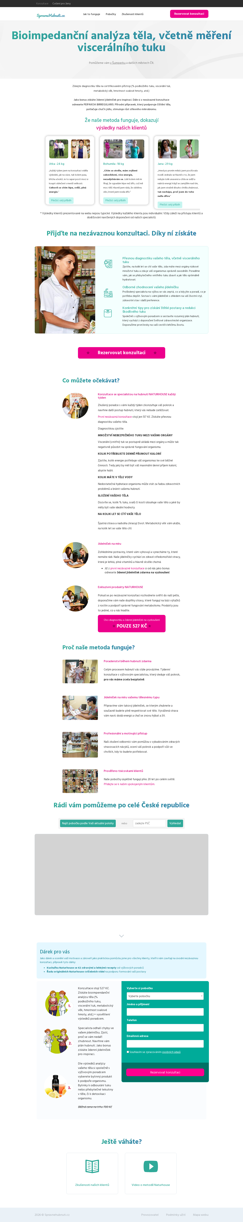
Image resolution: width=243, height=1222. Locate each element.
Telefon (132, 1020)
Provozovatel (150, 1215)
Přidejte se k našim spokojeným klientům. (129, 784)
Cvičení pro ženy (61, 3)
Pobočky (111, 14)
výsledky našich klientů (121, 128)
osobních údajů (171, 1052)
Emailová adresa (137, 1036)
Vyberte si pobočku (140, 988)
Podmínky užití (176, 1215)
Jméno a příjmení (138, 1004)
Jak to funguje (91, 14)
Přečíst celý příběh (61, 200)
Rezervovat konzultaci (189, 14)
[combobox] (165, 996)
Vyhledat (175, 823)
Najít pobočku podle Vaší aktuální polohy (88, 823)
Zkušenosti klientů (132, 14)
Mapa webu (200, 1215)
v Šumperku (118, 63)
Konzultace (42, 3)
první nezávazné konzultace (127, 568)
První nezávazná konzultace (115, 417)
